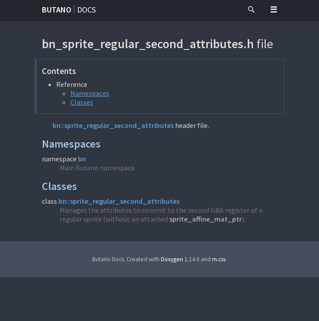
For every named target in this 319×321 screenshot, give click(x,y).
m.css (218, 259)
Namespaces (89, 93)
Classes (81, 102)
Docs (86, 9)
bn (82, 158)
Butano (56, 9)
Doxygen (172, 259)
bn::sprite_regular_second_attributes (113, 125)
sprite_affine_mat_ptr (205, 218)
